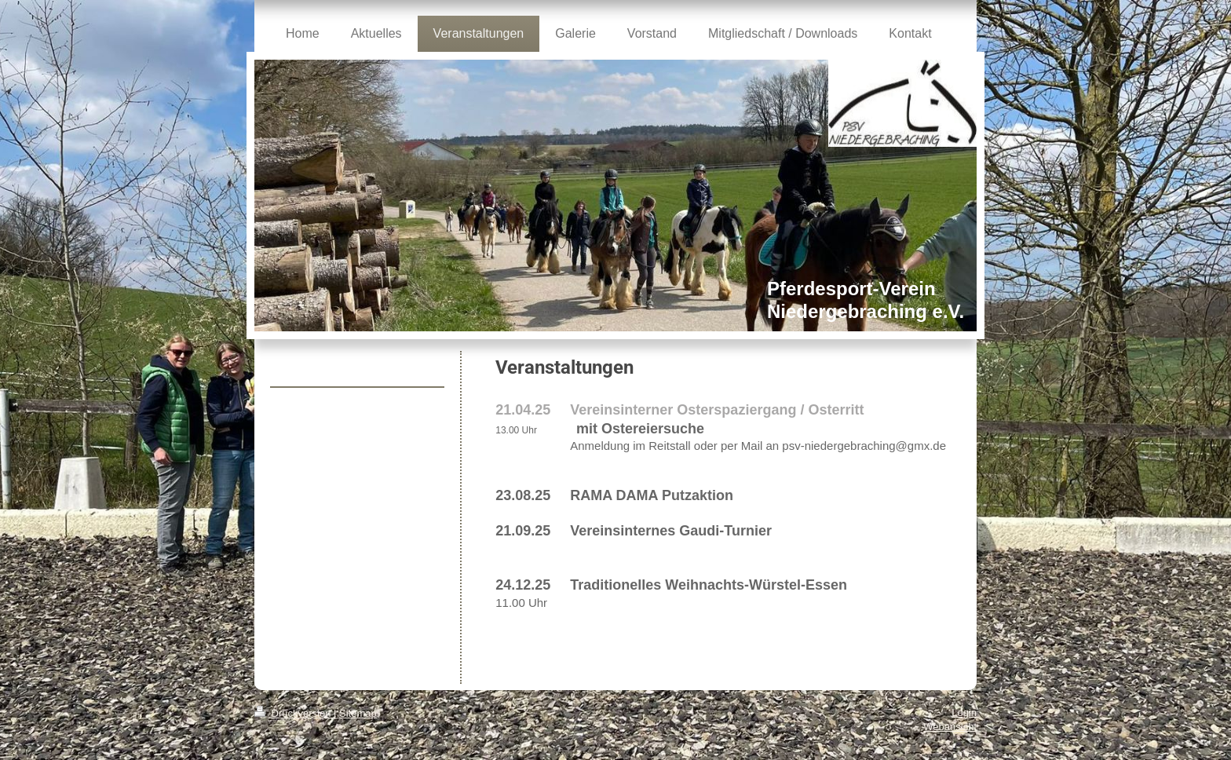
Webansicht (950, 727)
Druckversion (294, 713)
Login (964, 712)
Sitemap (358, 713)
